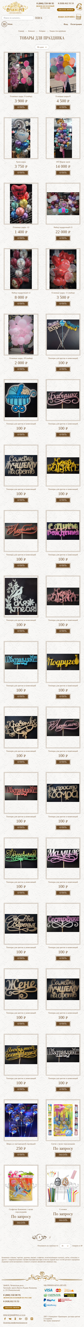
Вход (66, 24)
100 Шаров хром (63, 162)
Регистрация (76, 24)
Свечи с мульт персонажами (63, 1144)
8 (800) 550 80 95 (45, 3)
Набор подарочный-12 (21, 293)
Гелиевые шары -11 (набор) (63, 293)
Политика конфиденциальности (15, 1323)
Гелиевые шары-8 (63, 96)
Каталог (31, 31)
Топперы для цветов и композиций (63, 358)
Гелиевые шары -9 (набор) (21, 96)
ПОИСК (38, 18)
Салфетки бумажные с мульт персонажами (21, 1210)
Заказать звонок (66, 10)
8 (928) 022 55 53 (66, 3)
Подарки (42, 31)
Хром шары (21, 162)
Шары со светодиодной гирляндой (21, 1144)
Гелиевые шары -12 (21, 227)
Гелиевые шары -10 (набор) (21, 358)
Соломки (63, 1209)
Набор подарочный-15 (63, 227)
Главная (21, 31)
